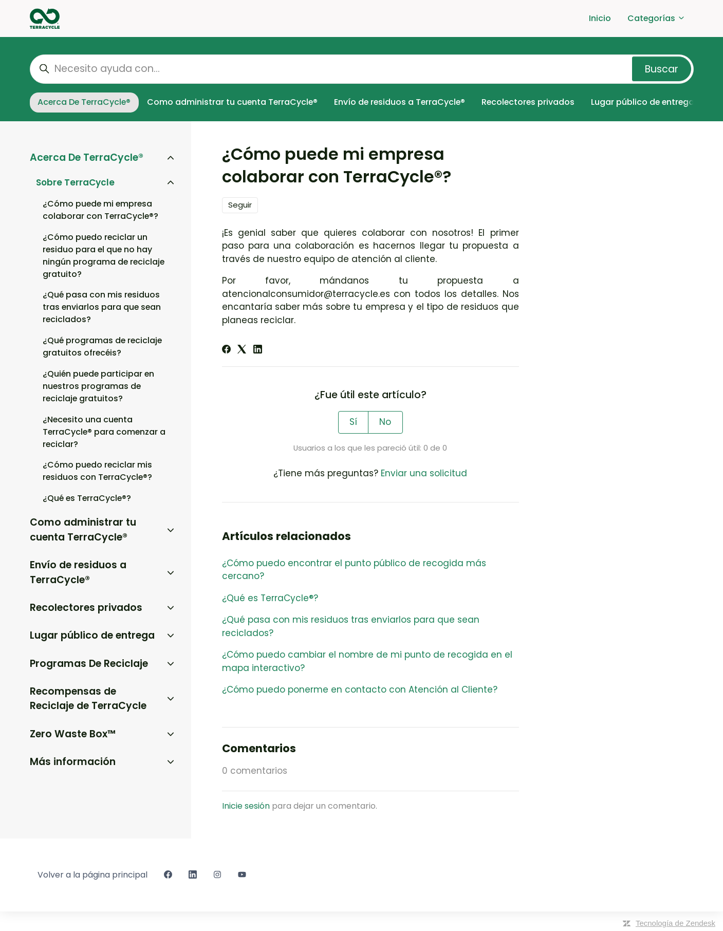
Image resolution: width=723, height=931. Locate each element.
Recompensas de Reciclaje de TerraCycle (88, 698)
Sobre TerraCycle (75, 182)
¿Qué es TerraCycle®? (270, 598)
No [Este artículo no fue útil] (385, 422)
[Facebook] (226, 350)
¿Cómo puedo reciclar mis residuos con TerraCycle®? (97, 471)
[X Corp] (241, 350)
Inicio (600, 18)
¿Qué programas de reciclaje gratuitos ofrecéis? (102, 346)
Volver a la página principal (92, 875)
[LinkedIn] (257, 350)
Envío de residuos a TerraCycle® (399, 102)
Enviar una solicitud (424, 473)
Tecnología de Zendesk (675, 923)
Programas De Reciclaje (89, 664)
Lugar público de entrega (642, 102)
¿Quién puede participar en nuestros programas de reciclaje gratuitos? (98, 386)
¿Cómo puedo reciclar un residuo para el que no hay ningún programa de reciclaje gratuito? (103, 255)
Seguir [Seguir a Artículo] (240, 204)
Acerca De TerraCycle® (84, 102)
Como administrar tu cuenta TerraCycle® (232, 102)
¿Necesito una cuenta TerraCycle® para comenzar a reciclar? (104, 432)
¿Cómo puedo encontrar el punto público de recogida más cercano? (354, 570)
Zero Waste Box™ (73, 734)
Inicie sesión (246, 806)
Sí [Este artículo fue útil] (353, 422)
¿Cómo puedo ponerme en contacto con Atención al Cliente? (359, 689)
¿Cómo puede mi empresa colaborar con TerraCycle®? (100, 210)
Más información (73, 762)
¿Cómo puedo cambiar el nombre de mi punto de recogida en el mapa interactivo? (367, 661)
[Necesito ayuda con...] (362, 69)
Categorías (656, 18)
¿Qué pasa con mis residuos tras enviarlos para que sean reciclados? (350, 626)
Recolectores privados (527, 102)
